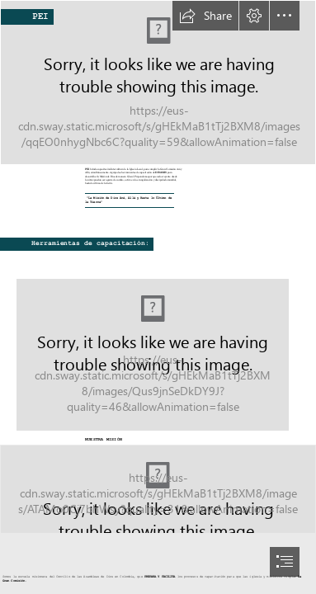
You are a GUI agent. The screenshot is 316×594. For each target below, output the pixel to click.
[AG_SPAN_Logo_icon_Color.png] (158, 489)
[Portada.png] (158, 345)
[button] (205, 16)
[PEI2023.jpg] (158, 82)
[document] (158, 297)
